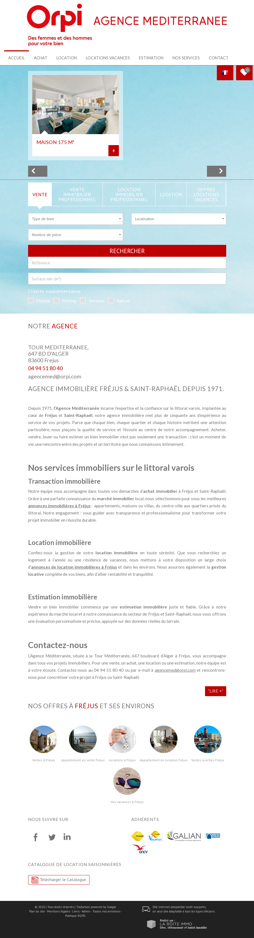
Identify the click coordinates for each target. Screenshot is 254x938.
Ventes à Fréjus (43, 760)
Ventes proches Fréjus (207, 760)
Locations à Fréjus (122, 760)
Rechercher (127, 250)
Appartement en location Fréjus (163, 760)
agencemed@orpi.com (54, 376)
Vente (39, 194)
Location (66, 58)
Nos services (186, 58)
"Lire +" (215, 691)
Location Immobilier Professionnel (129, 194)
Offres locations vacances (206, 194)
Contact (218, 58)
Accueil (16, 58)
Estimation (151, 58)
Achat (40, 58)
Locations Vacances (108, 58)
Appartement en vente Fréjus (83, 760)
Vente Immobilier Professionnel (77, 194)
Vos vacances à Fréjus (127, 801)
